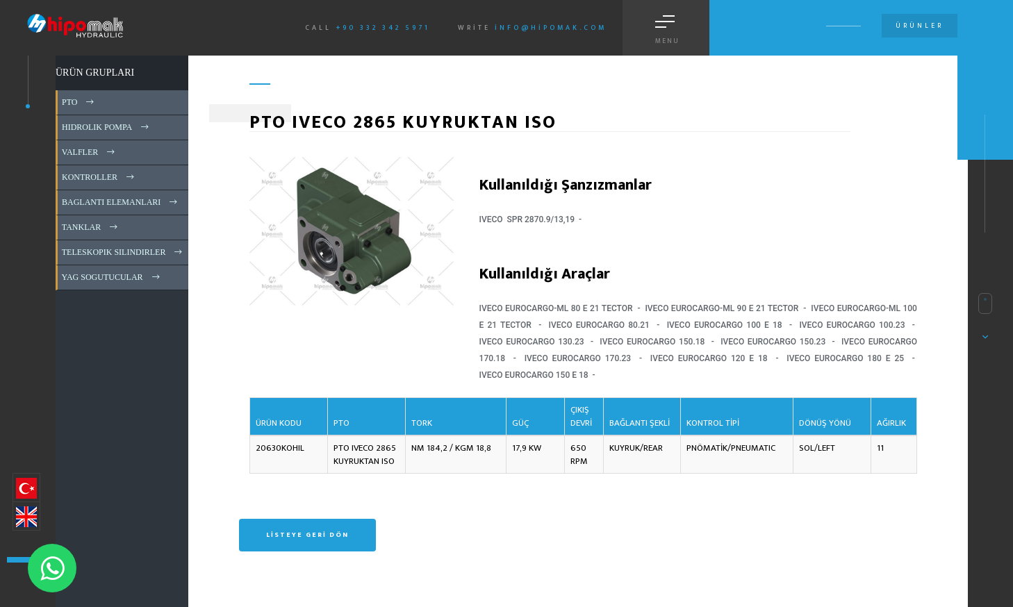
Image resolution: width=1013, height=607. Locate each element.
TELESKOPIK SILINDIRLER (123, 252)
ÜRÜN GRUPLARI (95, 72)
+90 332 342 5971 (383, 27)
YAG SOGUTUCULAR (112, 277)
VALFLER (89, 152)
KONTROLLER (99, 177)
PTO (79, 102)
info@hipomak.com (551, 27)
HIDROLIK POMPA (106, 127)
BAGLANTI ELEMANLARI (120, 202)
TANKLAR (91, 227)
